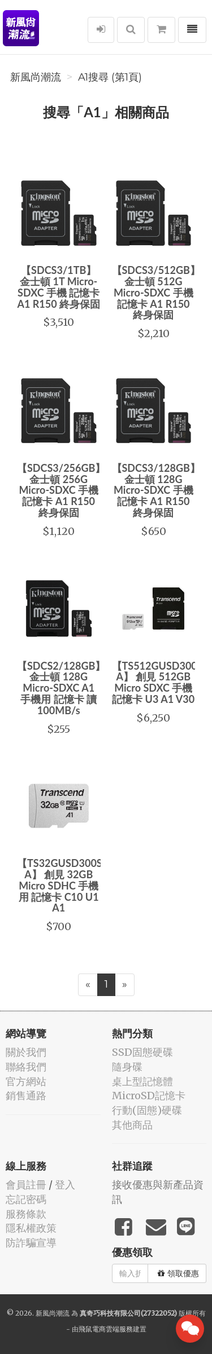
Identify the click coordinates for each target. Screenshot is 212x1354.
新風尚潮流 (35, 77)
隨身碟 (127, 1066)
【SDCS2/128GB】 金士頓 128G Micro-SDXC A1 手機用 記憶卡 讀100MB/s (61, 688)
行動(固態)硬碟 (147, 1110)
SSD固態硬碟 (142, 1052)
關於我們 (26, 1052)
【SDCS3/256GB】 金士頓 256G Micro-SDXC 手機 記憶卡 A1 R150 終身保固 (61, 490)
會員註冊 (26, 1184)
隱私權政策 (31, 1228)
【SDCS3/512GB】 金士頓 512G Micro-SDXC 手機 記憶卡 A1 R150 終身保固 (156, 292)
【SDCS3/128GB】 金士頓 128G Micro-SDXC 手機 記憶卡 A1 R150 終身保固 (156, 490)
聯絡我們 (26, 1066)
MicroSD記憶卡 (148, 1095)
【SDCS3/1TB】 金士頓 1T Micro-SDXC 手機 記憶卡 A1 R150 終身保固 (58, 286)
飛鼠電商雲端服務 (106, 1329)
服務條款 (26, 1213)
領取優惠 (178, 1273)
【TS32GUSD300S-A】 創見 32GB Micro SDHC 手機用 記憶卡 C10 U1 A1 (61, 885)
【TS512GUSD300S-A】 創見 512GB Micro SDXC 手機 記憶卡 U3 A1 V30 (159, 682)
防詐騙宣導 (31, 1242)
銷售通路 (26, 1095)
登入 (65, 1184)
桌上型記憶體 (142, 1081)
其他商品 (132, 1124)
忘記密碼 (26, 1199)
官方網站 (26, 1081)
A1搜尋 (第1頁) (110, 77)
